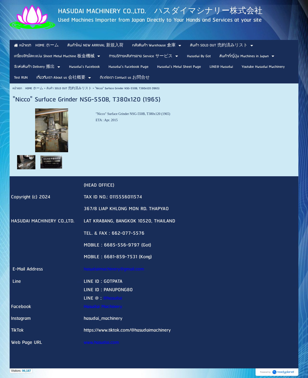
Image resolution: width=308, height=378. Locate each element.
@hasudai (112, 298)
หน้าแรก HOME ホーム (28, 88)
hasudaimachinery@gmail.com (114, 269)
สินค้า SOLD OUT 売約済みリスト (69, 88)
